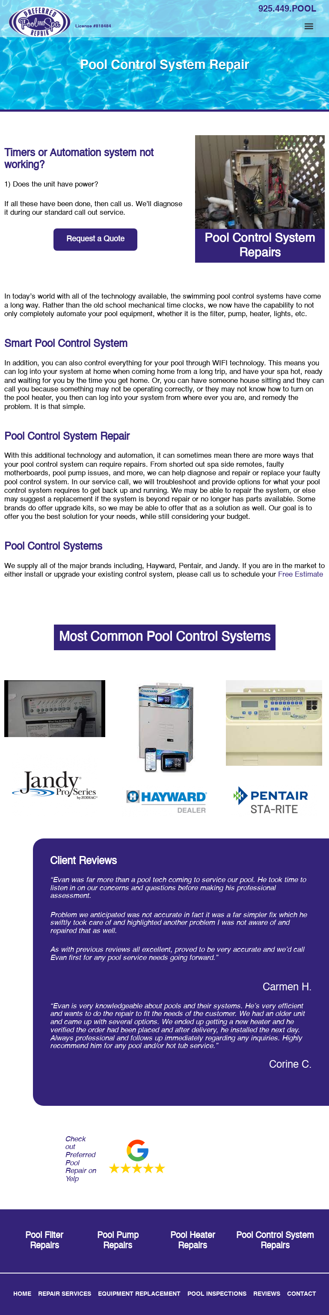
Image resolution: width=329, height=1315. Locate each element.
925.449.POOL (287, 9)
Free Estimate (300, 574)
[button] (309, 26)
